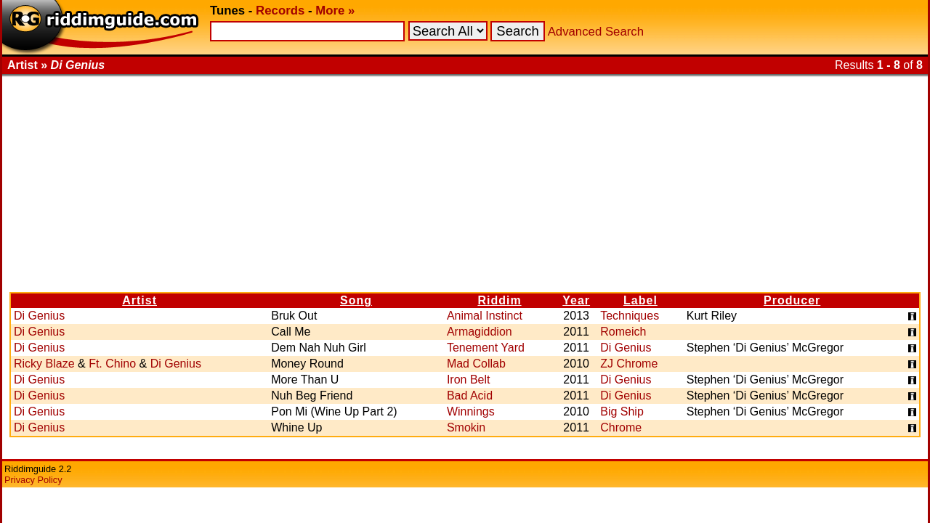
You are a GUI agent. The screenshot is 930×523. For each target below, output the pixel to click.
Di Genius (39, 315)
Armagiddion (479, 331)
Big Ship (622, 411)
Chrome (621, 427)
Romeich (623, 331)
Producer (792, 300)
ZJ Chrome (629, 363)
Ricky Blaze (44, 363)
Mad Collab (476, 363)
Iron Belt (468, 379)
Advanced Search (596, 31)
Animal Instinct (484, 315)
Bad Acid (470, 395)
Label (640, 300)
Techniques (629, 315)
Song (356, 300)
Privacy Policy (33, 479)
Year (576, 300)
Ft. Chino (112, 363)
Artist (139, 300)
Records (280, 10)
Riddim (499, 300)
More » (335, 10)
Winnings (471, 411)
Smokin (466, 427)
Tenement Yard (486, 347)
